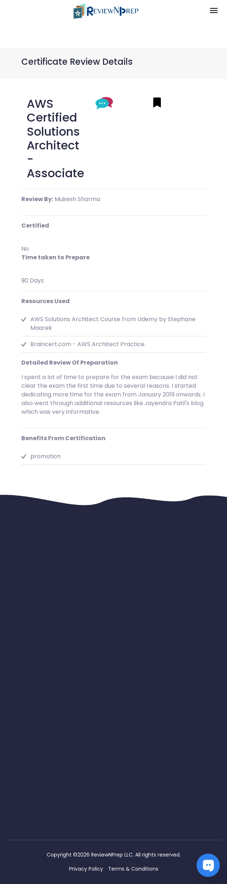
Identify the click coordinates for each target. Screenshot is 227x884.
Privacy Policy (86, 868)
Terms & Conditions (133, 868)
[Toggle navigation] (214, 11)
